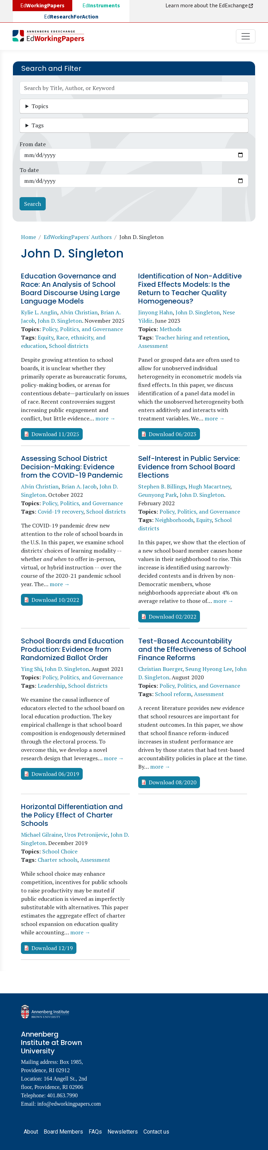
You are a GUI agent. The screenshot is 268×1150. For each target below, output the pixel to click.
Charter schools (57, 860)
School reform (173, 694)
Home (28, 237)
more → (105, 418)
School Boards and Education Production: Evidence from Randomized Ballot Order (72, 649)
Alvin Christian (79, 312)
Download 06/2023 (172, 434)
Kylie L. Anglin (39, 312)
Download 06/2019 (55, 774)
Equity (45, 337)
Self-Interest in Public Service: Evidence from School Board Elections (189, 467)
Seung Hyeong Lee (208, 669)
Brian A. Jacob (79, 486)
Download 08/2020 (172, 782)
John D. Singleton (60, 320)
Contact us (156, 1131)
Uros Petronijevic (86, 834)
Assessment (153, 346)
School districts (68, 346)
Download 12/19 (52, 948)
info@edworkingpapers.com (69, 1104)
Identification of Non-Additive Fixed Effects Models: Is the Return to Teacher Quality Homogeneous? (190, 288)
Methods (170, 329)
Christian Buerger (160, 669)
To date (29, 170)
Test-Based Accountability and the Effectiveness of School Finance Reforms (192, 649)
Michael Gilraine (41, 834)
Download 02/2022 (172, 616)
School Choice (59, 851)
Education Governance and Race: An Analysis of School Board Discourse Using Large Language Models (70, 288)
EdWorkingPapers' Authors (78, 237)
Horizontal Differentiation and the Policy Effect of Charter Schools (72, 815)
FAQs (95, 1131)
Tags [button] (37, 125)
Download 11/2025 (55, 434)
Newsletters (122, 1131)
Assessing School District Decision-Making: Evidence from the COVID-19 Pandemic (72, 467)
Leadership (51, 685)
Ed (101, 5)
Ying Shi (31, 669)
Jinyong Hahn (155, 312)
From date (33, 144)
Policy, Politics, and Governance (82, 329)
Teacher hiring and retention (191, 337)
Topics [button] (39, 106)
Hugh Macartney (209, 486)
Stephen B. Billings (162, 486)
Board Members (63, 1131)
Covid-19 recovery (60, 511)
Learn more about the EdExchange (209, 5)
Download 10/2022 (55, 600)
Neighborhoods (174, 520)
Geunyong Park (157, 495)
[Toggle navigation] (245, 36)
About (31, 1131)
